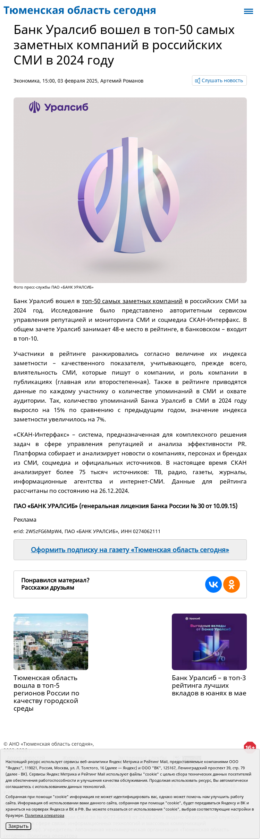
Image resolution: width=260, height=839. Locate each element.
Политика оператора (44, 815)
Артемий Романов (121, 80)
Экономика (27, 80)
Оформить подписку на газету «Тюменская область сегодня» (130, 549)
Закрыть (18, 826)
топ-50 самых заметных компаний (132, 301)
